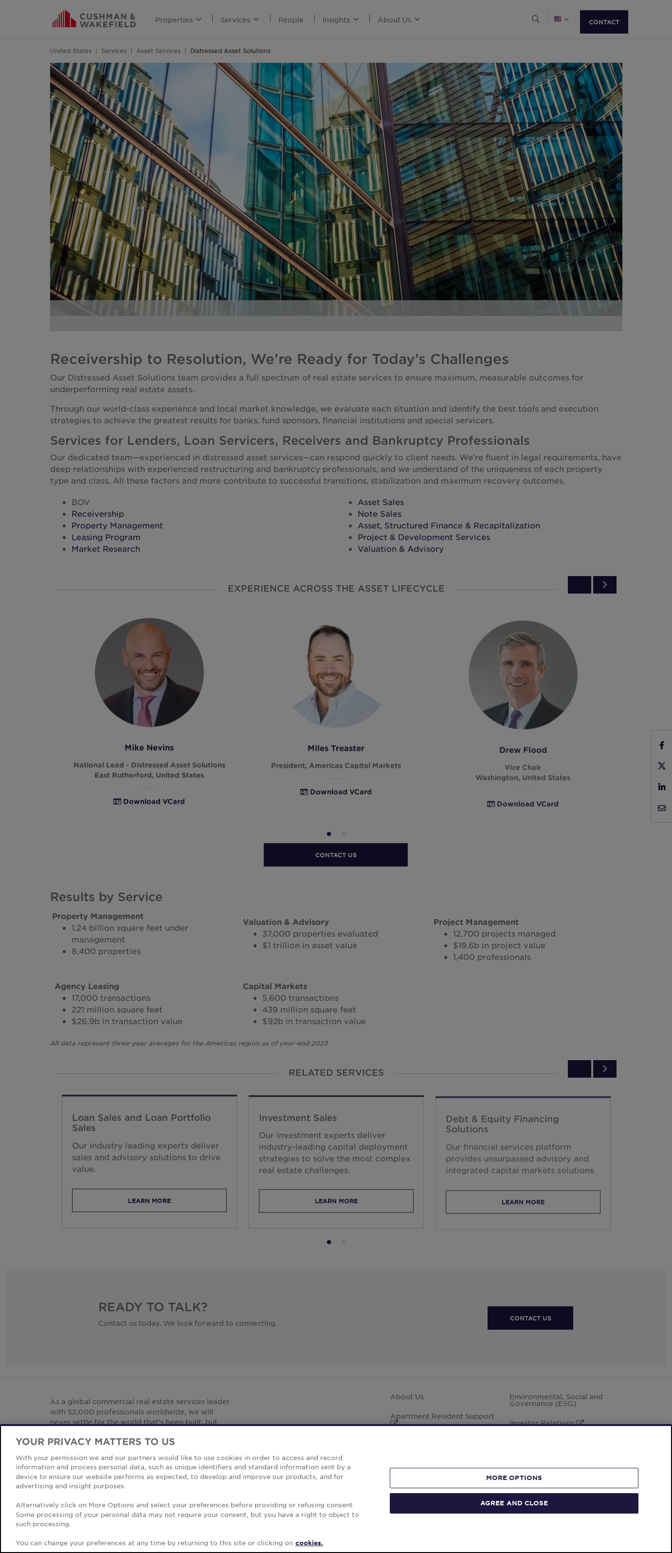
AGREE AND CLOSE (514, 1503)
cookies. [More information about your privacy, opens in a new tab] (309, 1543)
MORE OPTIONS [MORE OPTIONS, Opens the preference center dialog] (514, 1477)
